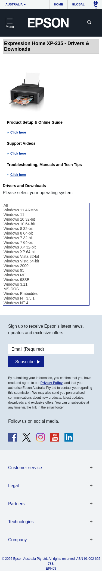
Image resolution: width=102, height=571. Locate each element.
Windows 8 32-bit (46, 228)
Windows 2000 (46, 266)
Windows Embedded (46, 293)
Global (78, 4)
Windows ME (46, 275)
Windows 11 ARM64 (46, 210)
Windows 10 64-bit (46, 224)
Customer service (25, 467)
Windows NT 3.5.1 (46, 298)
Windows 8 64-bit (46, 233)
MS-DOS (46, 289)
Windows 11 (46, 214)
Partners (16, 503)
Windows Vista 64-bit (46, 261)
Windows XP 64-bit (46, 252)
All (46, 205)
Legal (13, 485)
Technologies (20, 521)
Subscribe (25, 361)
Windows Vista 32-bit (46, 256)
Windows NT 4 (46, 303)
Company (17, 539)
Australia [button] (14, 4)
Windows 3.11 (46, 284)
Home (58, 4)
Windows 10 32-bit (46, 219)
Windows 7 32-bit (46, 238)
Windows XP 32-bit (46, 247)
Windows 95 (46, 270)
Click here (18, 132)
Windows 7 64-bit (46, 242)
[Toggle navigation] (9, 23)
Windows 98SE (46, 279)
